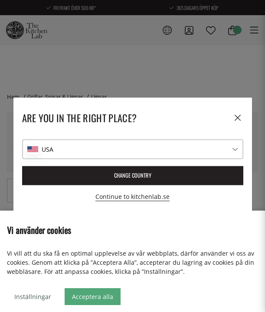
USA (47, 149)
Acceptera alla (92, 296)
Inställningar (32, 296)
